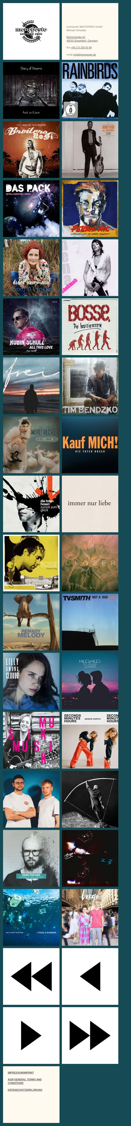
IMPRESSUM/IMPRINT (21, 1072)
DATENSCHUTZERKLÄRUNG (25, 1089)
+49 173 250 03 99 (81, 47)
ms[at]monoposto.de (84, 54)
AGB (10, 1079)
